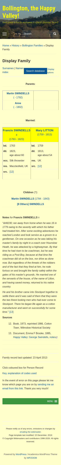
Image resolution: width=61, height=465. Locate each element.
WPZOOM (32, 458)
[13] (11, 312)
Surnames (8, 68)
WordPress (21, 454)
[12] (12, 171)
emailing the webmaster (30, 432)
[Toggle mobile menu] (4, 34)
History (15, 45)
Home (5, 45)
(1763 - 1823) (16, 134)
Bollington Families (32, 45)
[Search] (37, 33)
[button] (50, 401)
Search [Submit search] (54, 34)
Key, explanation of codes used (19, 373)
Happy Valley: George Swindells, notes (34, 337)
